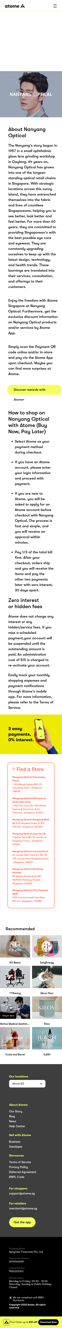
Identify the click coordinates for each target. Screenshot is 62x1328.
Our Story (15, 1111)
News (12, 1121)
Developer (15, 1146)
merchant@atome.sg (23, 1208)
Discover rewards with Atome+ (29, 391)
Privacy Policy (18, 1167)
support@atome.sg (22, 1193)
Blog (12, 1116)
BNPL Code (16, 1177)
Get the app (22, 1222)
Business (14, 1141)
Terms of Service (20, 1162)
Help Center (17, 1126)
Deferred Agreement (22, 1172)
